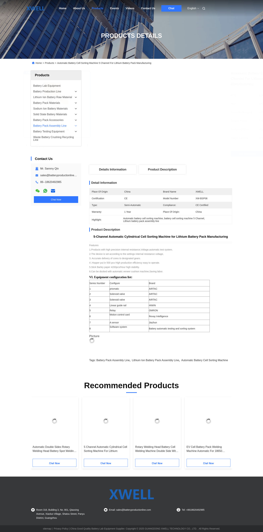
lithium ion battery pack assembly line (155, 360)
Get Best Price (181, 154)
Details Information (112, 169)
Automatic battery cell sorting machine (204, 360)
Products (97, 8)
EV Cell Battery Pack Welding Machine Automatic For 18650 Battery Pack (204, 449)
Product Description (162, 169)
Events (114, 8)
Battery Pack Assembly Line (113, 360)
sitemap (47, 528)
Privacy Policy (61, 528)
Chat (171, 8)
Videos (130, 8)
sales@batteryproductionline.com (60, 175)
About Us (79, 8)
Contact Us (148, 8)
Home (62, 8)
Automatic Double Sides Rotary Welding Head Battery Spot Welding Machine (54, 449)
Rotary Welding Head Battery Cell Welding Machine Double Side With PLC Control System (156, 449)
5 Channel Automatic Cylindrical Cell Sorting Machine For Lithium (105, 448)
